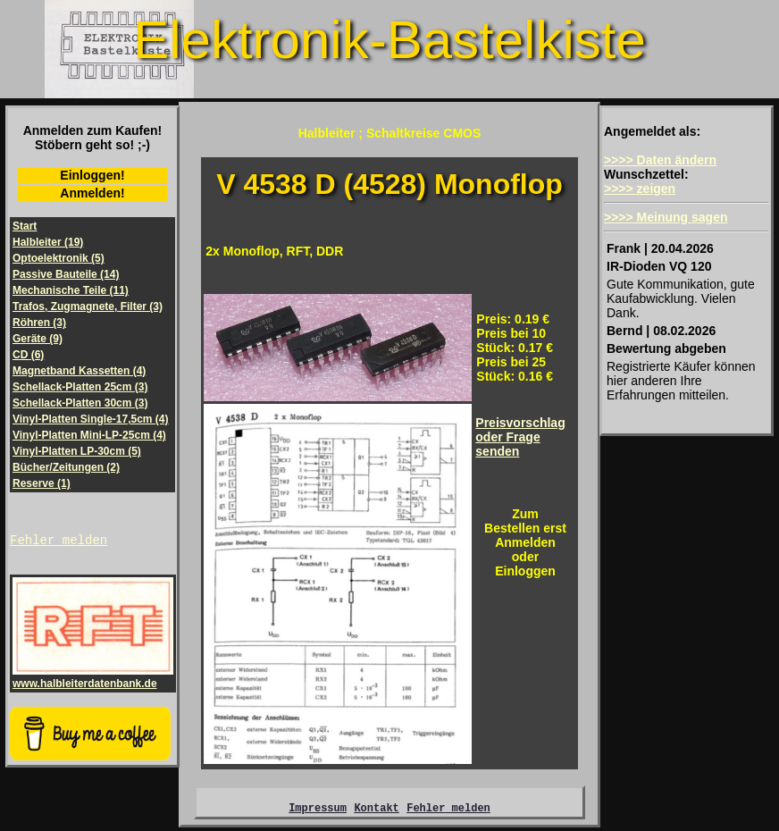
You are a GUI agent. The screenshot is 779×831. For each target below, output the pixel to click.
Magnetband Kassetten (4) (79, 371)
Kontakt (376, 810)
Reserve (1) (42, 483)
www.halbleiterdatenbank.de (93, 679)
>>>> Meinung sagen (666, 217)
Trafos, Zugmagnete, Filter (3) (88, 306)
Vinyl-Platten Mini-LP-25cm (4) (89, 435)
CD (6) (28, 354)
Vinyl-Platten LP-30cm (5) (77, 451)
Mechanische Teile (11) (71, 290)
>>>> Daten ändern (660, 160)
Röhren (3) (39, 322)
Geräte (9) (38, 338)
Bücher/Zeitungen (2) (66, 467)
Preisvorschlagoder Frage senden (520, 437)
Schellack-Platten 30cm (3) (80, 403)
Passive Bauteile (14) (66, 274)
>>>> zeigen (639, 188)
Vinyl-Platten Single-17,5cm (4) (91, 419)
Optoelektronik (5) (59, 258)
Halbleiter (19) (48, 242)
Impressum (318, 810)
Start (25, 226)
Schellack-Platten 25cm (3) (80, 387)
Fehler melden (58, 541)
